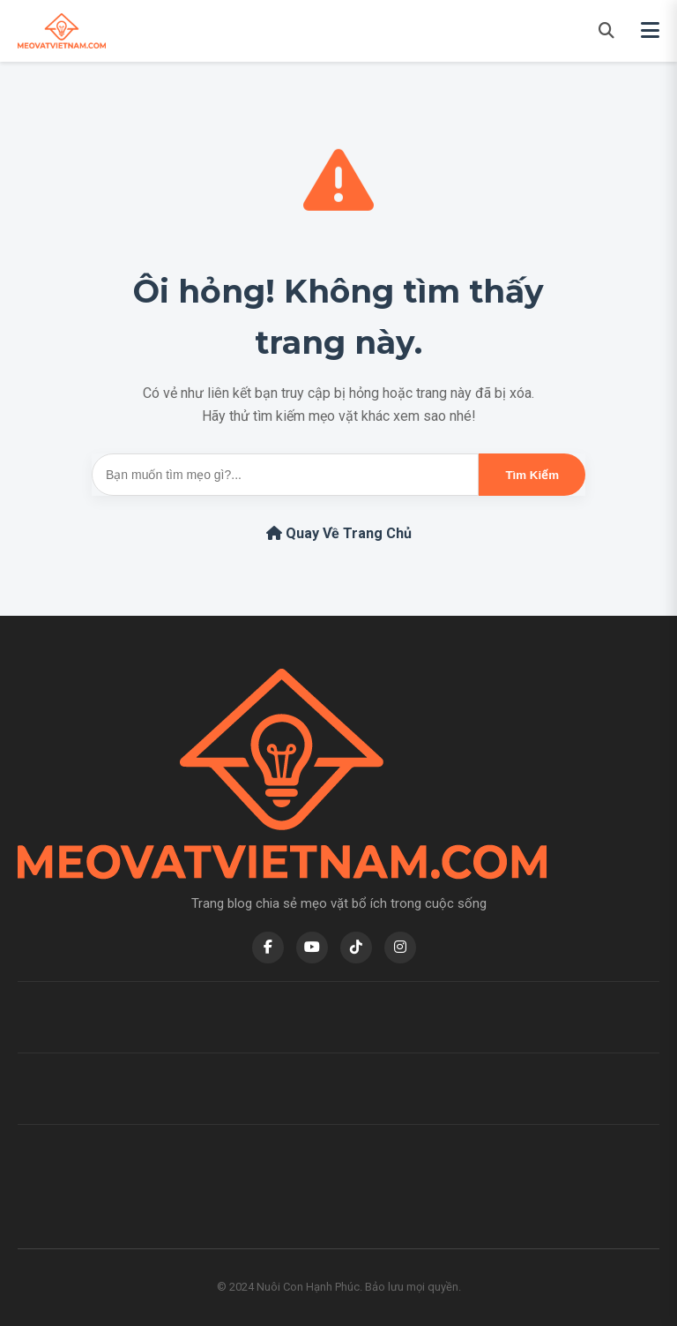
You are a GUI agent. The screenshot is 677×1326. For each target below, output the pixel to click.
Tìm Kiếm (532, 475)
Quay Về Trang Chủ (339, 533)
